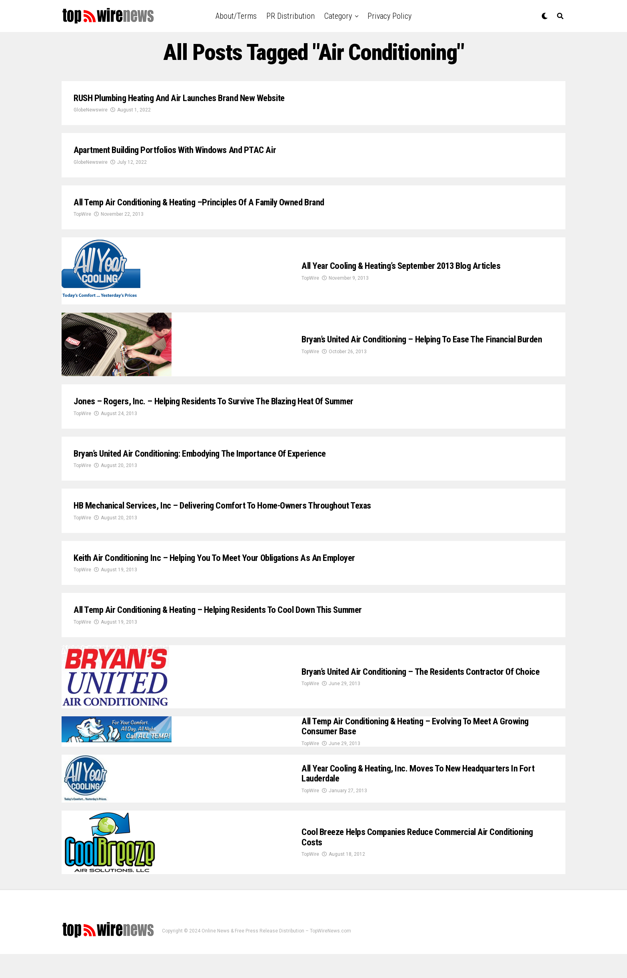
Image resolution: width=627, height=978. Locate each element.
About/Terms (236, 16)
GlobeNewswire (91, 112)
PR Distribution (290, 16)
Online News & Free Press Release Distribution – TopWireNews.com (276, 955)
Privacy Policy (389, 16)
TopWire (82, 222)
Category (338, 16)
